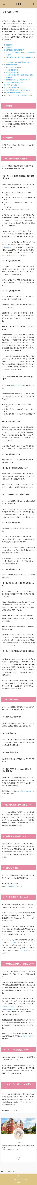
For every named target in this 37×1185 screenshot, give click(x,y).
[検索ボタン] (33, 4)
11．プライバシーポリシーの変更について (18, 95)
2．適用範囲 (8, 47)
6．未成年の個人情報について (14, 82)
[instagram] (18, 1158)
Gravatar (7, 247)
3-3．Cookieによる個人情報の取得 (18, 62)
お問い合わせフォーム (18, 385)
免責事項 (24, 1179)
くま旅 (18, 4)
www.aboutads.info (8, 1009)
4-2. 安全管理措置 (12, 70)
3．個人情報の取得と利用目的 (14, 50)
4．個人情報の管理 (10, 65)
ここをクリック (16, 942)
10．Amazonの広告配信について (15, 93)
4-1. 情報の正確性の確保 (14, 67)
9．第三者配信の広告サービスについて (17, 90)
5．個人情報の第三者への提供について (17, 80)
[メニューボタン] (4, 4)
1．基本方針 (8, 45)
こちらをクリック (11, 255)
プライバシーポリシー (15, 1179)
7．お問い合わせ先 (10, 85)
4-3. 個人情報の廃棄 (12, 72)
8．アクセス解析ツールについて (14, 87)
